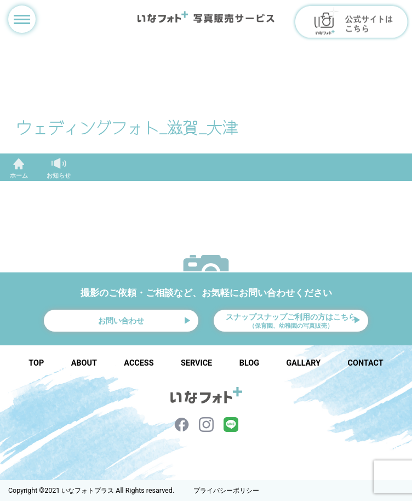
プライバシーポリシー (226, 490)
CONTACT (366, 363)
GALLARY (303, 363)
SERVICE (196, 363)
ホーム (19, 175)
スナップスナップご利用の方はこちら (291, 321)
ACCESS (138, 363)
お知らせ (59, 175)
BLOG (249, 363)
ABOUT (84, 363)
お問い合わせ (121, 320)
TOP (36, 363)
